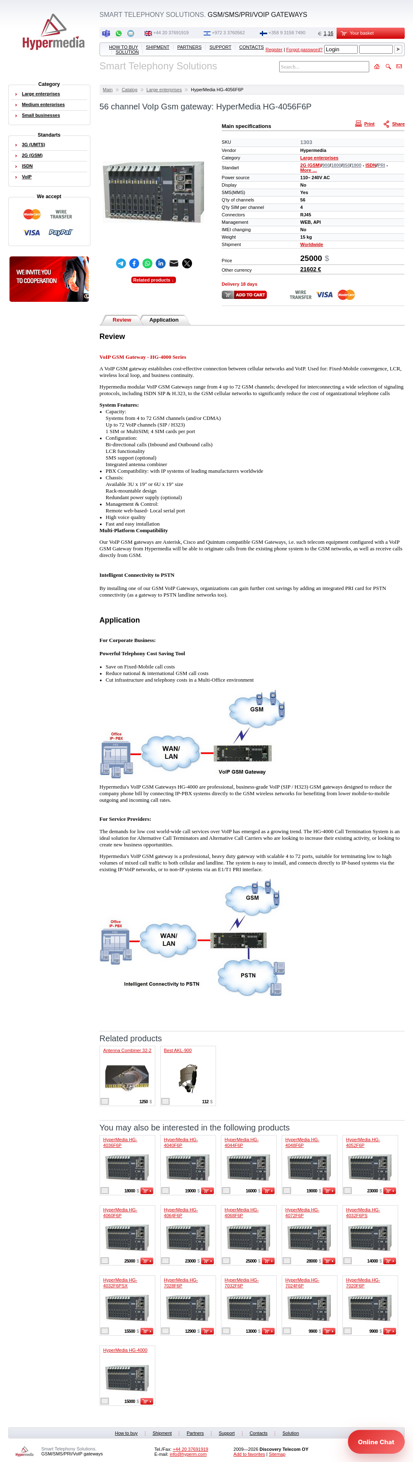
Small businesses (41, 115)
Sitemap (277, 1454)
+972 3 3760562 (228, 32)
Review (122, 320)
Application (164, 320)
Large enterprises (164, 89)
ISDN (371, 165)
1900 (356, 165)
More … (308, 170)
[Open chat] (376, 1442)
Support (220, 47)
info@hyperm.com (188, 1454)
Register (274, 49)
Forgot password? (304, 49)
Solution (127, 52)
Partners (189, 47)
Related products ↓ (153, 279)
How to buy (123, 47)
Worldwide (311, 244)
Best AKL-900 (178, 1050)
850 (346, 165)
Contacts (251, 47)
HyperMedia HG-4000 (125, 1350)
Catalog (130, 89)
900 (326, 165)
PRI (381, 165)
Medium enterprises (43, 104)
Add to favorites (249, 1454)
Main (108, 89)
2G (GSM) (310, 165)
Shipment (157, 47)
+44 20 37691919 (171, 32)
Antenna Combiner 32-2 (127, 1050)
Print (366, 123)
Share (395, 123)
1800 (336, 165)
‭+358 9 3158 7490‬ (286, 32)
